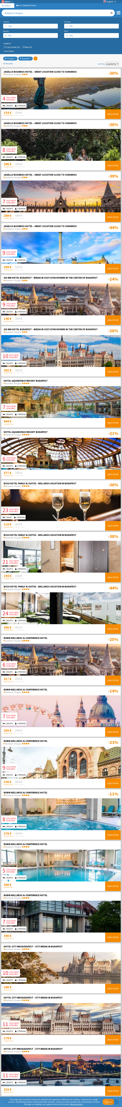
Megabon (7, 1)
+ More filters (8, 51)
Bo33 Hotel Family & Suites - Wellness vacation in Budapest (40, 483)
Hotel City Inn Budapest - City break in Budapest (33, 946)
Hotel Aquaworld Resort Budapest (26, 380)
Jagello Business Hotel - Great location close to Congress (40, 71)
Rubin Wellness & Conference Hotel (25, 637)
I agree (108, 1101)
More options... (76, 1104)
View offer (113, 114)
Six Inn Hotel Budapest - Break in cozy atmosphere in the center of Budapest (51, 277)
